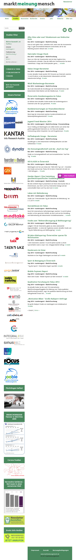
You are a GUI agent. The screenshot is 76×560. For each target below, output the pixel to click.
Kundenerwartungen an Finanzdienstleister (46, 109)
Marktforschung (11, 54)
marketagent (10, 49)
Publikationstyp (13, 72)
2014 (8, 59)
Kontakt (46, 550)
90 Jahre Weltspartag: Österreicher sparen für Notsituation (47, 236)
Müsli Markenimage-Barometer (41, 83)
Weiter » (36, 310)
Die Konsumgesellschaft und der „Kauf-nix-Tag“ (48, 149)
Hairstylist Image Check (38, 54)
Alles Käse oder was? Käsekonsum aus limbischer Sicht (49, 38)
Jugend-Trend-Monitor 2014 (39, 121)
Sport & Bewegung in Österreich (41, 261)
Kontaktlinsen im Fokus (38, 206)
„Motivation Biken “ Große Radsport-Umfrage (47, 299)
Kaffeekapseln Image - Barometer (42, 136)
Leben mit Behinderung (38, 193)
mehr (51, 48)
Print (70, 30)
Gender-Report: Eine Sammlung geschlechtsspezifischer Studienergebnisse (46, 177)
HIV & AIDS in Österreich (38, 162)
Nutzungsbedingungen (61, 550)
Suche (22, 28)
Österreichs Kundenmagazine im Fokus (44, 96)
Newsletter (67, 2)
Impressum (35, 550)
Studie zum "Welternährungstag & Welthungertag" (49, 221)
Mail (65, 30)
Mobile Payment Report (38, 271)
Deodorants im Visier (37, 250)
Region (10, 76)
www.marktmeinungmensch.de (50, 554)
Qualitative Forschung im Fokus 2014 (43, 282)
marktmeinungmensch (29, 4)
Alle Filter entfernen (11, 62)
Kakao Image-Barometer (38, 69)
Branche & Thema (13, 69)
